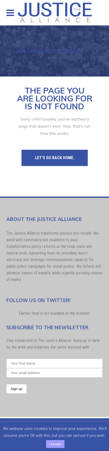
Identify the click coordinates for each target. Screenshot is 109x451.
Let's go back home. (54, 157)
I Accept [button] (55, 444)
